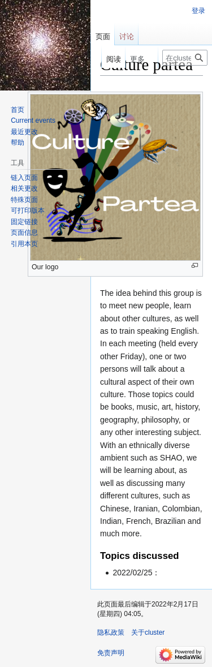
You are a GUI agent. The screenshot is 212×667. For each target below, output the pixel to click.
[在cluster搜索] (184, 58)
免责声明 (110, 653)
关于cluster (148, 632)
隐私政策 (110, 632)
